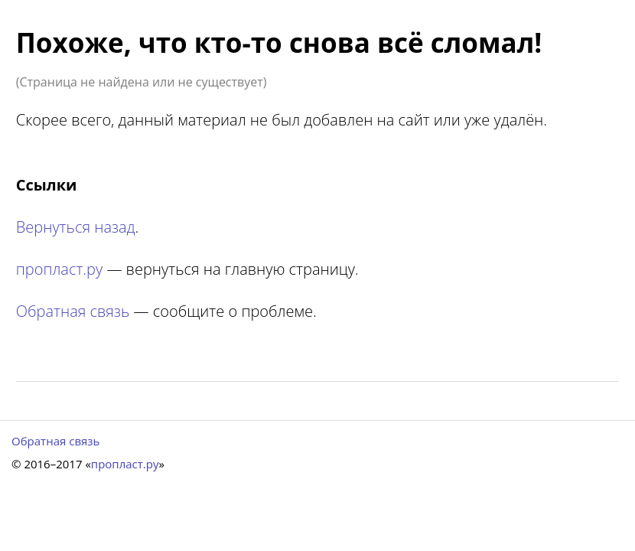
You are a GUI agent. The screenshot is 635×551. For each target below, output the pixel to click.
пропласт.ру (59, 269)
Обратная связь (73, 311)
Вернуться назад (75, 227)
